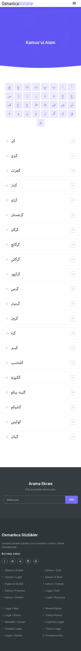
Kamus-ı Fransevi (13, 590)
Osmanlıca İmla (52, 635)
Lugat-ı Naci (10, 608)
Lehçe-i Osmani (53, 583)
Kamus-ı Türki (51, 570)
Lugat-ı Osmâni (12, 635)
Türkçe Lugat (51, 628)
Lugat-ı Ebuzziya (53, 597)
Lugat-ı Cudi (51, 590)
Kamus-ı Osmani (12, 597)
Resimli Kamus (52, 608)
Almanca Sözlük (12, 570)
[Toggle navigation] (74, 3)
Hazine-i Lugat (12, 577)
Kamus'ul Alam (52, 577)
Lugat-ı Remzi (11, 615)
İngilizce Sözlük (12, 583)
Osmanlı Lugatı (12, 628)
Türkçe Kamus (52, 615)
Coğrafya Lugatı (53, 621)
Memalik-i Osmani (13, 621)
